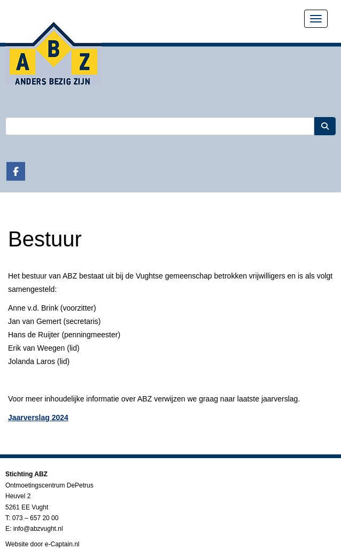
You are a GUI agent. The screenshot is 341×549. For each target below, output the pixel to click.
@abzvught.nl (38, 528)
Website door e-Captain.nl (42, 544)
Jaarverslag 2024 (38, 417)
